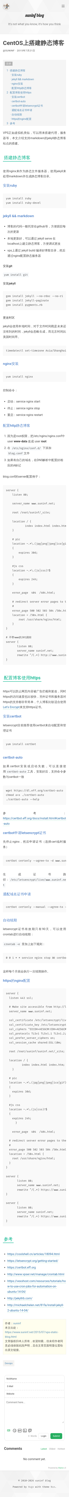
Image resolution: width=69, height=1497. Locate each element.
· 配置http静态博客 (21, 88)
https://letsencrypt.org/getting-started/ (32, 1261)
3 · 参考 (11, 123)
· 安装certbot (17, 96)
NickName (11, 1379)
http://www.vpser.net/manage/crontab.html (35, 1274)
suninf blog (34, 15)
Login (43, 1436)
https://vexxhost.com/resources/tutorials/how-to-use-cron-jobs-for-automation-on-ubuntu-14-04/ (36, 1286)
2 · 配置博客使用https (19, 92)
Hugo (31, 1486)
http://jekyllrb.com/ (19, 1298)
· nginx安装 (16, 83)
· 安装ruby (16, 74)
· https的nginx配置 (20, 118)
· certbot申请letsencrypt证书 (26, 105)
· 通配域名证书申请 (21, 110)
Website (10, 1394)
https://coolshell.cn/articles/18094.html (33, 1254)
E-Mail (10, 1386)
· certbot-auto (18, 101)
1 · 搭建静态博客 (16, 70)
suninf (17, 1323)
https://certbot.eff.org (21, 1267)
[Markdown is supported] (9, 1430)
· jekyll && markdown (22, 79)
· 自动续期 (16, 114)
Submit (56, 1436)
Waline (61, 1468)
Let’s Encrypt (11, 707)
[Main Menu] (63, 6)
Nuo (53, 1486)
